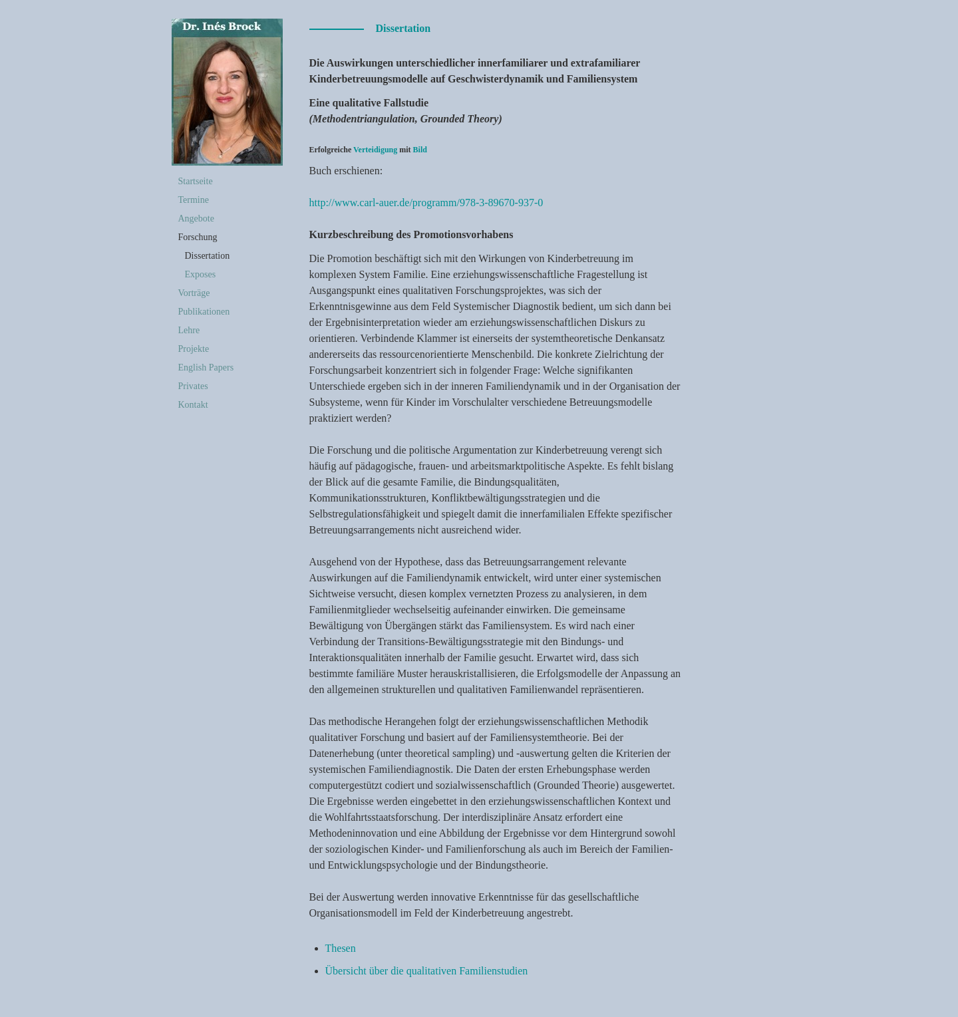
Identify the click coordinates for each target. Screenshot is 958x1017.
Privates (193, 386)
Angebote (196, 218)
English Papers (206, 367)
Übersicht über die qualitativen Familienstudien (426, 970)
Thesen (340, 948)
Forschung (198, 237)
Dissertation (207, 256)
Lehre (189, 330)
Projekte (194, 349)
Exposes (200, 274)
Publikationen (204, 312)
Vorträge (194, 293)
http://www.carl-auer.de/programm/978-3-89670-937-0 (426, 202)
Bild (420, 149)
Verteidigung (375, 149)
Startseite (195, 181)
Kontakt (193, 405)
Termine (193, 200)
